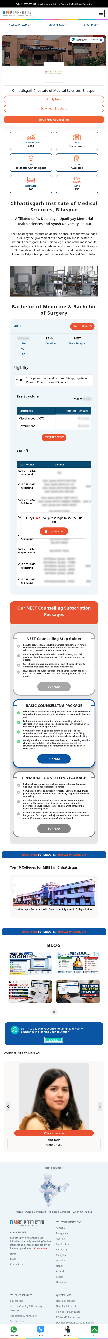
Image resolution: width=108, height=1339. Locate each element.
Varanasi (65, 1211)
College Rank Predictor (68, 1311)
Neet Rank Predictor (67, 1306)
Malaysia (61, 1255)
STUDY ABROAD (57, 24)
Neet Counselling (65, 1300)
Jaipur (88, 1211)
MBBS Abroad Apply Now (81, 4)
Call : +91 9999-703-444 (27, 4)
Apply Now (54, 99)
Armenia (61, 1227)
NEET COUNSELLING (20, 24)
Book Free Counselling (54, 119)
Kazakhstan (62, 1244)
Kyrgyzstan (62, 1249)
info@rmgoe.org (46, 4)
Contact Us (16, 1264)
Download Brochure (54, 108)
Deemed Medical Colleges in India (75, 1322)
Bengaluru (40, 1211)
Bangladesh (62, 1233)
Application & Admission (23, 1315)
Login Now (54, 531)
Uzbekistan (62, 1282)
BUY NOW (54, 687)
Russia (59, 1276)
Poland (60, 1271)
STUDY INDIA (91, 24)
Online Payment (62, 4)
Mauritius (61, 1260)
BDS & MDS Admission (68, 1317)
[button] (100, 1106)
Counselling (16, 1300)
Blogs (13, 1258)
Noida (19, 1211)
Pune (28, 1211)
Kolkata (52, 1211)
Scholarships (17, 1321)
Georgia (60, 1238)
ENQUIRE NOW (82, 326)
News (13, 1253)
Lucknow (77, 1211)
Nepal (59, 1265)
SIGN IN (53, 1039)
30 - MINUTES (54, 855)
